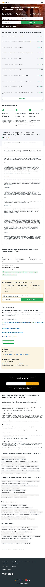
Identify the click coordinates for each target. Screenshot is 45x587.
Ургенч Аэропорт (31, 529)
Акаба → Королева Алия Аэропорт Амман (28, 485)
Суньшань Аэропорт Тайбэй (7, 527)
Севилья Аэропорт (23, 505)
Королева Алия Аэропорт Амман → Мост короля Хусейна (13, 457)
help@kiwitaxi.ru (8, 354)
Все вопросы (8, 342)
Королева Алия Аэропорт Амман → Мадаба (30, 468)
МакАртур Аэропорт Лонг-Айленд (8, 529)
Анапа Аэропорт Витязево (7, 516)
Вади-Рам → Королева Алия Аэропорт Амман (29, 494)
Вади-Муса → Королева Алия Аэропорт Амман (11, 481)
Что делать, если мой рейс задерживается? (12, 332)
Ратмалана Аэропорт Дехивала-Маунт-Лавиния (11, 536)
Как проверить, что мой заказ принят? (11, 328)
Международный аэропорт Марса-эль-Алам (10, 507)
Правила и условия (24, 583)
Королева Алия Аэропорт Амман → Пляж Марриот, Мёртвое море (15, 463)
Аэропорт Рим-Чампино (19, 509)
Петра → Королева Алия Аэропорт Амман (30, 481)
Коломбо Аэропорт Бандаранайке (22, 514)
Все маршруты (22, 98)
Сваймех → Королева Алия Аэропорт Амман (10, 488)
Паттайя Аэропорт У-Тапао (26, 507)
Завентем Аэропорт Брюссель (20, 512)
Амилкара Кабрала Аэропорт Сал (8, 540)
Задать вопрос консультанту (22, 354)
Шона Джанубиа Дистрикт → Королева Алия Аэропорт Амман (14, 497)
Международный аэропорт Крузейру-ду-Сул (10, 543)
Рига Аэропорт (17, 516)
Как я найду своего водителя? (9, 336)
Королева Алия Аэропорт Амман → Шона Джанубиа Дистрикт (14, 473)
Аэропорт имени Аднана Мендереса (9, 519)
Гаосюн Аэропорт (19, 534)
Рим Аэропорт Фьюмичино (7, 512)
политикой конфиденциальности (25, 388)
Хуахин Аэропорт (15, 531)
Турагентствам (15, 563)
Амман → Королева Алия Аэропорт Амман (10, 494)
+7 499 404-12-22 (19, 364)
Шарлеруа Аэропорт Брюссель (8, 514)
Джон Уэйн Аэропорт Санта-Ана (8, 534)
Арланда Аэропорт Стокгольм (32, 509)
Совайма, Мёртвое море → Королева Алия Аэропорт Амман (14, 490)
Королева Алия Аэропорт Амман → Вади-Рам (29, 466)
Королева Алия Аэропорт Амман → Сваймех (10, 468)
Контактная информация (6, 569)
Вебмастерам (14, 566)
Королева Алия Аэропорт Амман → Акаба (28, 461)
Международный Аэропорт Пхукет (35, 512)
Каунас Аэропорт (25, 516)
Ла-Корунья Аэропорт (6, 531)
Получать (32, 383)
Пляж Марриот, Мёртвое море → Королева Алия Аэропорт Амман (15, 483)
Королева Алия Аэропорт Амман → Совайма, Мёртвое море (14, 459)
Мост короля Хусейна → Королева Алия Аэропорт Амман (13, 492)
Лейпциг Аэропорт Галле (22, 540)
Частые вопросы (5, 566)
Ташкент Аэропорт (22, 519)
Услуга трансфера (5, 563)
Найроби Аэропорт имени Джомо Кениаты (10, 538)
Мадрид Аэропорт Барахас (7, 509)
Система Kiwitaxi (5, 561)
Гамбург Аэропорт (5, 505)
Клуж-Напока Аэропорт (27, 536)
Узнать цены (32, 22)
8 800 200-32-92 (5, 364)
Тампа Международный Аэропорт (21, 527)
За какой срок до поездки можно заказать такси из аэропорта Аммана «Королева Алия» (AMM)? (22, 323)
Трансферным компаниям (17, 561)
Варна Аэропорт (14, 505)
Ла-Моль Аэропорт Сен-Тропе (27, 538)
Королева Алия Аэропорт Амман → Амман (10, 466)
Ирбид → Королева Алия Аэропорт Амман (10, 485)
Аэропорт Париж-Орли (35, 514)
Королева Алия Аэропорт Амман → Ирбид (30, 470)
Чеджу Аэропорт (37, 536)
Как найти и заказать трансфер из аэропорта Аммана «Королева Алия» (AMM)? (20, 310)
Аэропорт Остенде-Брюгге (26, 531)
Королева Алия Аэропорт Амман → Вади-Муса (11, 470)
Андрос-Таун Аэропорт (25, 543)
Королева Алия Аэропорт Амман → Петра (10, 461)
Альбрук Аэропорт (34, 527)
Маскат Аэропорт (30, 519)
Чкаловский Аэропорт (21, 529)
